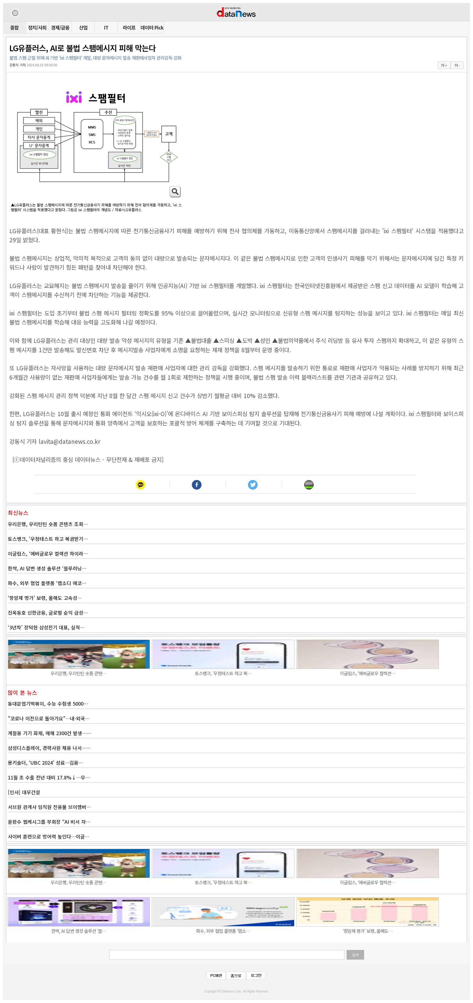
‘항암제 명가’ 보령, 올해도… (367, 930)
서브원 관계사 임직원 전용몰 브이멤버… (49, 806)
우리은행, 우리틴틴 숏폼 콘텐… (78, 673)
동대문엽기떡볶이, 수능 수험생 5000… (48, 703)
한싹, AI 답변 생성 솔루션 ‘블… (78, 930)
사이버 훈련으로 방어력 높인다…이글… (48, 836)
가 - (456, 65)
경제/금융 (60, 27)
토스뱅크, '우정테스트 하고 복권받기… (48, 538)
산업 (83, 27)
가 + (444, 65)
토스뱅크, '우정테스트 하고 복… (223, 673)
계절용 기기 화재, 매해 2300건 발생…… (49, 733)
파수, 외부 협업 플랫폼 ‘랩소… (223, 930)
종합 (14, 27)
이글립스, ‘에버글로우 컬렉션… (367, 673)
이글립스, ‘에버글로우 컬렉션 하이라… (48, 553)
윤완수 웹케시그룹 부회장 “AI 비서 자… (49, 821)
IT (106, 27)
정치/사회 (37, 27)
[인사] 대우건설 (24, 792)
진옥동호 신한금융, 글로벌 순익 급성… (48, 612)
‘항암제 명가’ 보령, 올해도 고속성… (45, 597)
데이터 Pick (152, 27)
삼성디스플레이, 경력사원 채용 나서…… (49, 747)
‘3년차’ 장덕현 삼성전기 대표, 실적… (46, 627)
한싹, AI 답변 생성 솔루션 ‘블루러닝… (47, 568)
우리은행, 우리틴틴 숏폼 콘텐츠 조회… (48, 524)
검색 (355, 955)
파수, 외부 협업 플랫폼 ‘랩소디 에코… (47, 583)
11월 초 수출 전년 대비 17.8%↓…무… (49, 777)
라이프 (129, 27)
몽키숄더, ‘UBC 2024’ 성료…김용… (45, 762)
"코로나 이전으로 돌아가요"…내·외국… (49, 718)
